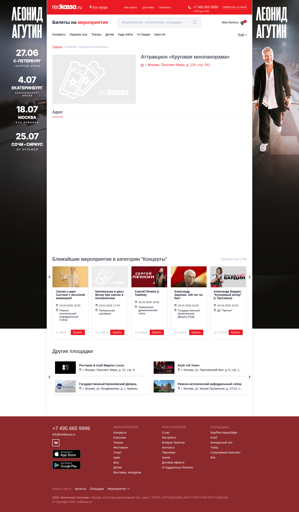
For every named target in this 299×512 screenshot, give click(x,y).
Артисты (80, 488)
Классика (119, 437)
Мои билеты (233, 22)
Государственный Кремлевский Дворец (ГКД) (187, 313)
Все (213, 457)
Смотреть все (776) (234, 259)
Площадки (97, 488)
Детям (117, 467)
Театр (214, 447)
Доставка (148, 7)
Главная (57, 46)
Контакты (165, 7)
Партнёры (168, 452)
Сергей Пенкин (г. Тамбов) (147, 293)
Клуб (214, 437)
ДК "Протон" (223, 310)
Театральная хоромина (105, 312)
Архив (166, 457)
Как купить (130, 7)
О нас (166, 432)
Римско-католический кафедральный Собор (67, 315)
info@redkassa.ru (63, 434)
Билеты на (80, 22)
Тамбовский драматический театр (146, 310)
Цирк (116, 457)
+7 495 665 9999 (205, 7)
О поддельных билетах (177, 467)
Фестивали (120, 447)
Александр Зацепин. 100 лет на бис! (188, 295)
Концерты (119, 432)
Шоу (116, 462)
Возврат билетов (173, 442)
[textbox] (159, 22)
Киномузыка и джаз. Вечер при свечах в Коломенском (109, 295)
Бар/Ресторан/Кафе (224, 432)
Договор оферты (173, 462)
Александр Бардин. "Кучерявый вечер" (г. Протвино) (228, 295)
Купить (77, 332)
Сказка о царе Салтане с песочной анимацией (70, 295)
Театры (118, 442)
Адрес (57, 112)
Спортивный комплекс (226, 452)
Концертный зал (221, 442)
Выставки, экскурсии (127, 472)
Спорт (117, 452)
